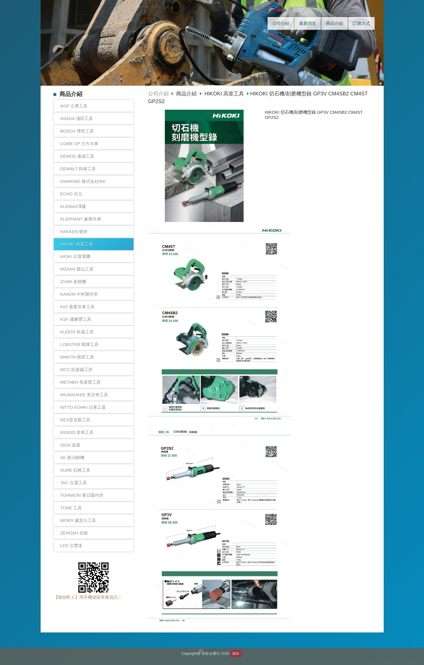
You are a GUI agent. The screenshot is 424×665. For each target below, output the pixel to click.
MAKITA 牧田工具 (77, 356)
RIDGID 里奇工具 (77, 432)
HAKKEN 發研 (74, 231)
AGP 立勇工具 (74, 105)
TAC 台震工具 (73, 482)
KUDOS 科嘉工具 (77, 331)
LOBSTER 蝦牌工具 (79, 344)
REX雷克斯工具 (75, 419)
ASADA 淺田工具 (76, 118)
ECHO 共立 (71, 193)
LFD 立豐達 (71, 545)
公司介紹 (158, 94)
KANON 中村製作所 (79, 294)
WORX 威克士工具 (78, 520)
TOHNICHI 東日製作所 (81, 495)
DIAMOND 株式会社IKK (83, 181)
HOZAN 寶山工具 (77, 269)
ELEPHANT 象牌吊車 (80, 219)
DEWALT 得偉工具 (78, 168)
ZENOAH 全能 (74, 532)
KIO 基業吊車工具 (77, 306)
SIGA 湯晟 (70, 444)
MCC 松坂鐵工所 (76, 369)
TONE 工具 (71, 507)
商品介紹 (187, 94)
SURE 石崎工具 (75, 470)
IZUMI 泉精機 (73, 281)
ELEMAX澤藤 (73, 206)
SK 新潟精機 (72, 457)
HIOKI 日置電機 (75, 256)
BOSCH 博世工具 (77, 131)
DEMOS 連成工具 (77, 156)
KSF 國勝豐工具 (75, 319)
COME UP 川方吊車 (79, 143)
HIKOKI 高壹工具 (76, 244)
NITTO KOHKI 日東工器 (83, 407)
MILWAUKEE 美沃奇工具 (84, 394)
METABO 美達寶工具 (80, 382)
